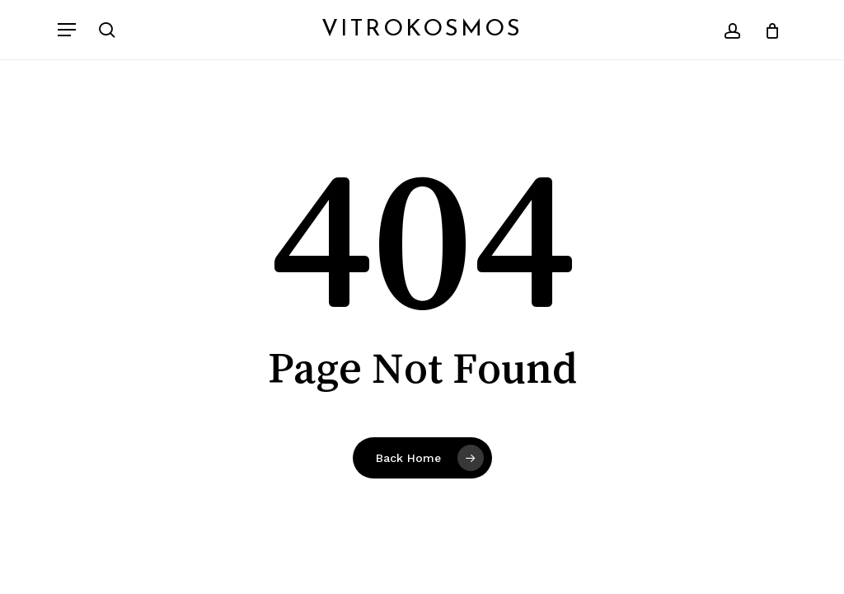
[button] (67, 29)
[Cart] (766, 29)
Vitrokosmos (422, 29)
